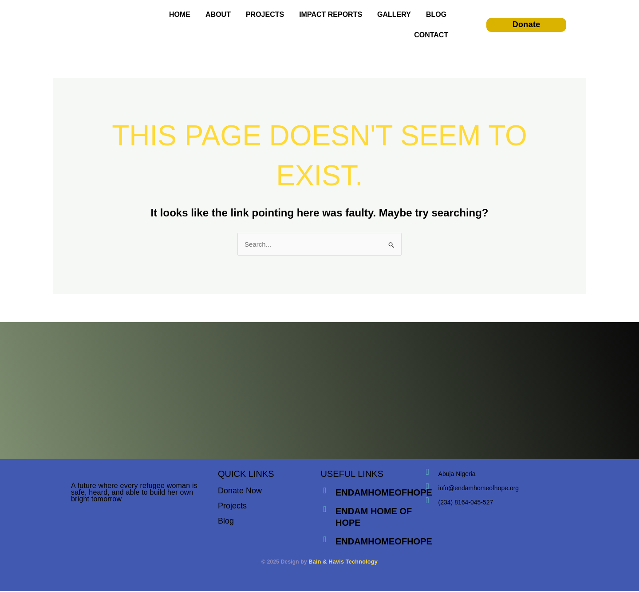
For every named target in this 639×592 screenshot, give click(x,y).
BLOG (436, 14)
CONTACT (431, 35)
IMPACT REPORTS (330, 14)
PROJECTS (265, 14)
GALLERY (394, 14)
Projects (232, 506)
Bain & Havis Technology (343, 563)
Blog (226, 521)
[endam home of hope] (325, 510)
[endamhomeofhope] (325, 492)
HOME (179, 14)
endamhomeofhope (384, 493)
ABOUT (218, 14)
